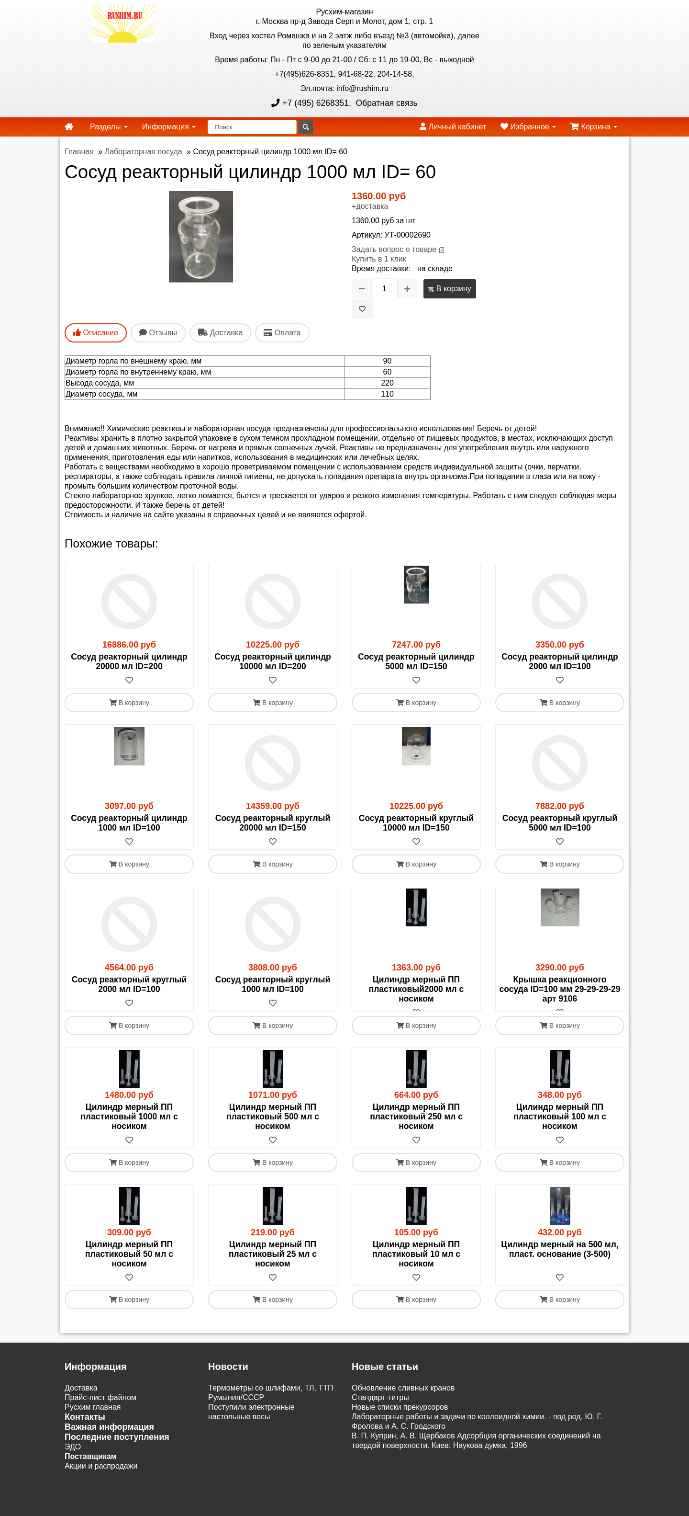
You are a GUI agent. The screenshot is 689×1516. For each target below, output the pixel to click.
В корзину (449, 289)
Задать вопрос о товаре (394, 249)
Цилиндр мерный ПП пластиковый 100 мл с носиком (559, 1126)
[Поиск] (252, 127)
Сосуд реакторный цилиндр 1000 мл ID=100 (129, 822)
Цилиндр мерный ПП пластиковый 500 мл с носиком (272, 1126)
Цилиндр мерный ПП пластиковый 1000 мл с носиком (129, 1126)
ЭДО (73, 1457)
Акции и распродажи (101, 1476)
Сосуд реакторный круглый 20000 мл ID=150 (273, 822)
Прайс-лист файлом (100, 1407)
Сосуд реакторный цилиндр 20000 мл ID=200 (129, 661)
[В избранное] (362, 309)
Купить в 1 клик (379, 259)
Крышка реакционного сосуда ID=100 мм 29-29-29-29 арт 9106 (560, 989)
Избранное (528, 127)
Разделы (109, 127)
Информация (169, 127)
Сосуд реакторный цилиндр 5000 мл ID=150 (416, 661)
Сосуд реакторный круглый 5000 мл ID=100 (560, 822)
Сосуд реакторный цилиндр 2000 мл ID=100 (559, 661)
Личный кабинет (453, 127)
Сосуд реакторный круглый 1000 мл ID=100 (273, 984)
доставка (372, 206)
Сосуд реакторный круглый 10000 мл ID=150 (416, 822)
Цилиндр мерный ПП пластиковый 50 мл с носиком (129, 1263)
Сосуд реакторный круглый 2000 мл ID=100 (129, 984)
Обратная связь (386, 103)
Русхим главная (93, 1417)
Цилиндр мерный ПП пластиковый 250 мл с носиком (416, 1126)
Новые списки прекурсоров (400, 1417)
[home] (69, 127)
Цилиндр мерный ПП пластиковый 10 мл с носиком (416, 1263)
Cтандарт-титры (380, 1407)
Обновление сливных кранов (403, 1398)
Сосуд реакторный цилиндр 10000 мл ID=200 (272, 661)
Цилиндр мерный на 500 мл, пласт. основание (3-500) (559, 1258)
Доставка (81, 1398)
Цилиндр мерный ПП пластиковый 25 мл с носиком (273, 1263)
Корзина (593, 127)
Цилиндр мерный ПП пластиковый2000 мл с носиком (416, 989)
